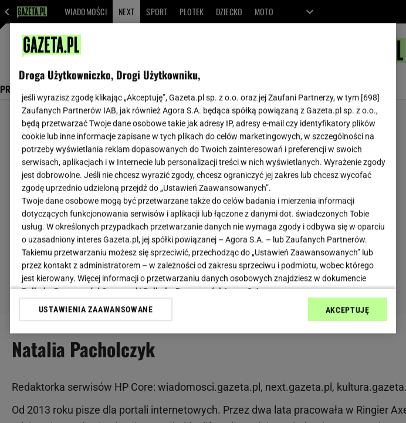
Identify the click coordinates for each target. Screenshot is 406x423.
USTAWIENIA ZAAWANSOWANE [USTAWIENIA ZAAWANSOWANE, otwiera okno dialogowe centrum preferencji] (96, 309)
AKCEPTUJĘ (348, 309)
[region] (202, 178)
